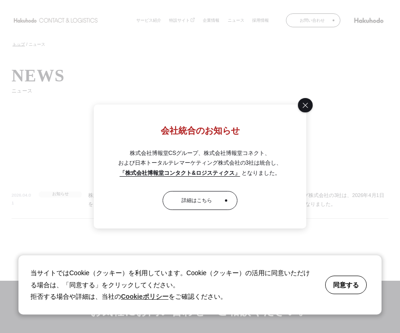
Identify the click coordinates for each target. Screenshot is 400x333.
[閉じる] (305, 105)
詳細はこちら (197, 200)
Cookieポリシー (145, 296)
